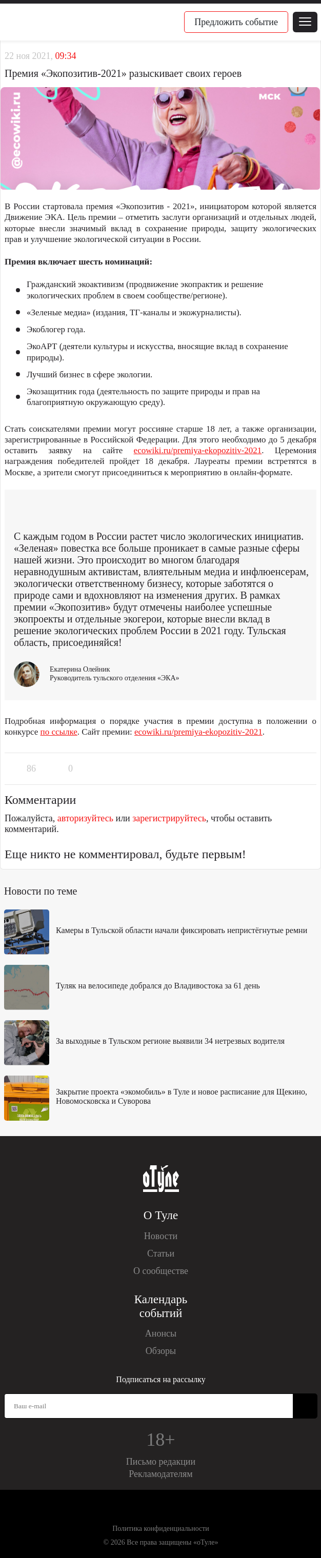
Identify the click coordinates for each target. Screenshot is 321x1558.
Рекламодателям (161, 1474)
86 (31, 768)
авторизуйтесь (85, 818)
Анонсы (160, 1333)
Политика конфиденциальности (160, 1528)
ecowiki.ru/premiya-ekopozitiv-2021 (198, 450)
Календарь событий (160, 1306)
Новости (160, 1236)
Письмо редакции (160, 1461)
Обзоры (161, 1351)
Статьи (160, 1253)
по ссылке (59, 732)
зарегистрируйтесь (169, 818)
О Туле (161, 1215)
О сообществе (160, 1271)
